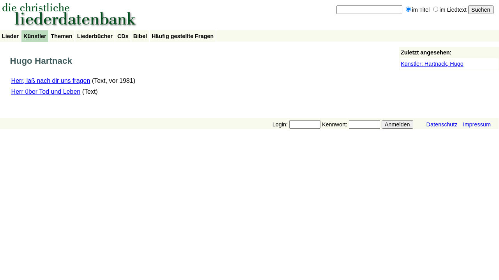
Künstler (34, 36)
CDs (123, 36)
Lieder (10, 36)
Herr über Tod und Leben (46, 91)
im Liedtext (450, 10)
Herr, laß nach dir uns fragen (50, 80)
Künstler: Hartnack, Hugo (432, 64)
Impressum (477, 124)
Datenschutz (442, 124)
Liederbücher (95, 36)
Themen (62, 36)
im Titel (418, 10)
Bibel (140, 36)
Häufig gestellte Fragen (183, 36)
